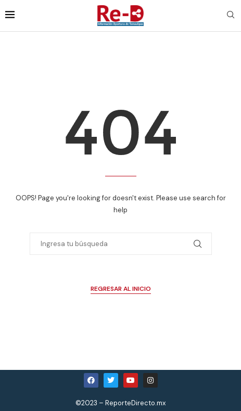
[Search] (230, 15)
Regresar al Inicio (121, 289)
